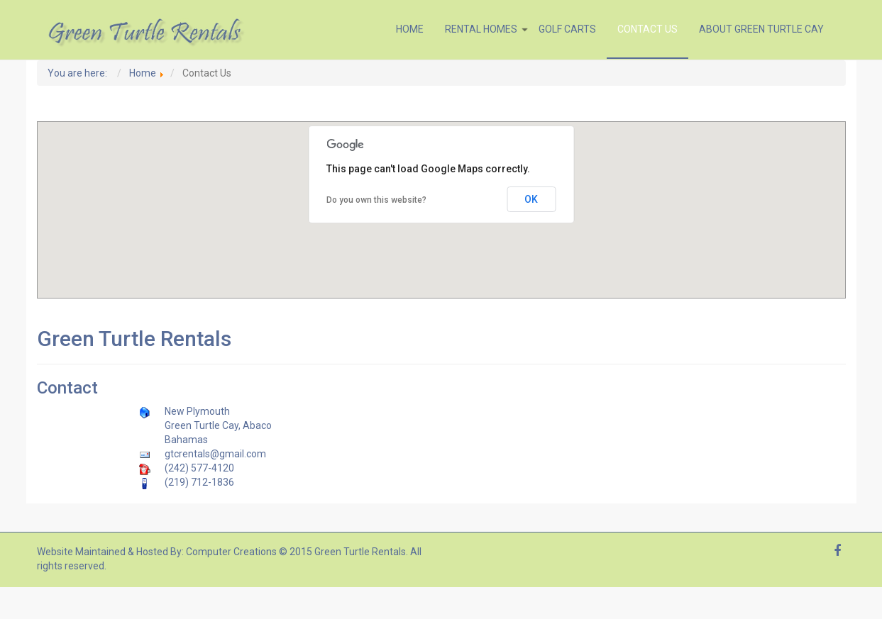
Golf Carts (567, 29)
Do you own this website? (376, 200)
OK (531, 199)
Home (410, 29)
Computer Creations (231, 551)
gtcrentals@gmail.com (215, 453)
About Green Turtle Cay (761, 29)
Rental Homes (486, 29)
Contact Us (647, 29)
